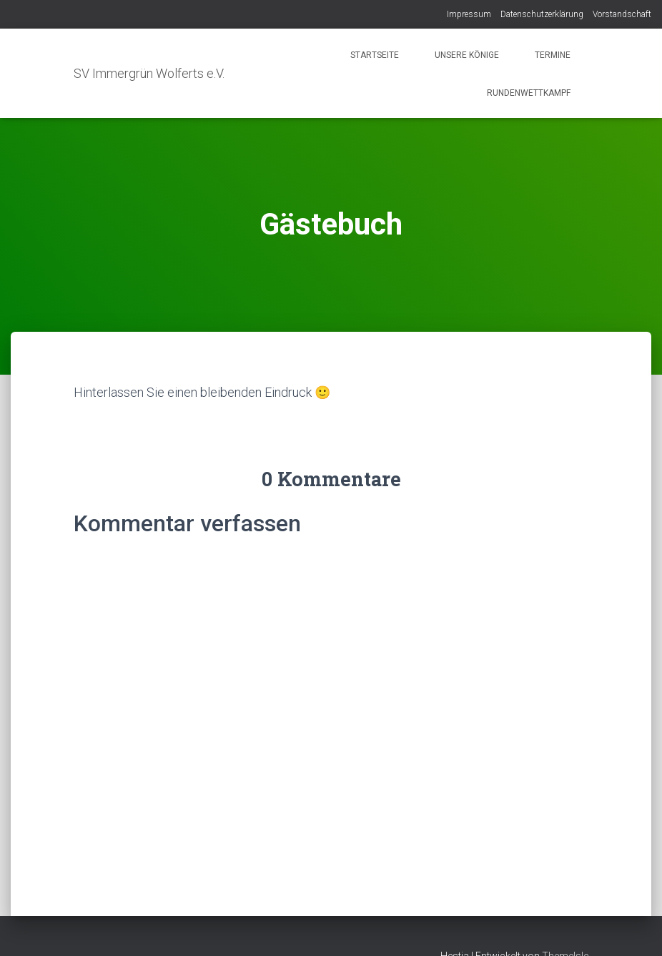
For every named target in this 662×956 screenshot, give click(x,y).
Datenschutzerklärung (541, 14)
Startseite (374, 55)
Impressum (469, 14)
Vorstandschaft (622, 14)
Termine (552, 55)
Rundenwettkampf (527, 93)
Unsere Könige (467, 55)
